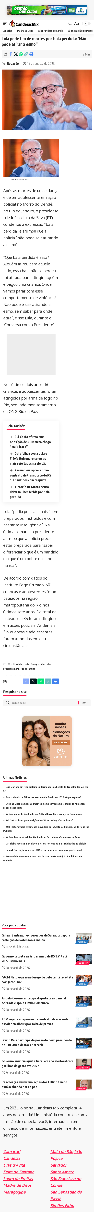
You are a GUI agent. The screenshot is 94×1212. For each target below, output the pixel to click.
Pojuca (56, 1158)
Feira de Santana (18, 1171)
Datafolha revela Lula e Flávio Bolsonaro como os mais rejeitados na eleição (28, 458)
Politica (82, 942)
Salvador (58, 1165)
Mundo (81, 1089)
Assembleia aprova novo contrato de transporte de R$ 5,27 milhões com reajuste (30, 475)
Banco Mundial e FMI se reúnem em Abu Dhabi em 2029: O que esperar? (44, 797)
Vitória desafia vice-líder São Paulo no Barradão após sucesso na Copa (43, 837)
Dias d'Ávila (14, 1165)
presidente (9, 668)
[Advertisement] (31, 354)
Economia (83, 963)
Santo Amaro (62, 1171)
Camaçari (11, 1151)
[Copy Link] (26, 54)
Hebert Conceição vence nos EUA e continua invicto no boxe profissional (44, 850)
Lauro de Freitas (18, 1178)
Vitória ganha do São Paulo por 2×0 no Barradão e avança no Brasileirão (44, 814)
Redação (13, 63)
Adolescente (23, 664)
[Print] (31, 54)
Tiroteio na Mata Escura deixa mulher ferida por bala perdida (30, 492)
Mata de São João (66, 1151)
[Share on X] (15, 54)
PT (17, 668)
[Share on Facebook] (10, 54)
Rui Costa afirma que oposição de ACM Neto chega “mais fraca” (30, 442)
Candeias (11, 1158)
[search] (70, 23)
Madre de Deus (17, 1185)
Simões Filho (62, 1205)
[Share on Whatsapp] (21, 54)
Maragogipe (14, 1191)
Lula (48, 664)
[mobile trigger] (6, 23)
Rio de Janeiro (28, 668)
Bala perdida (37, 664)
